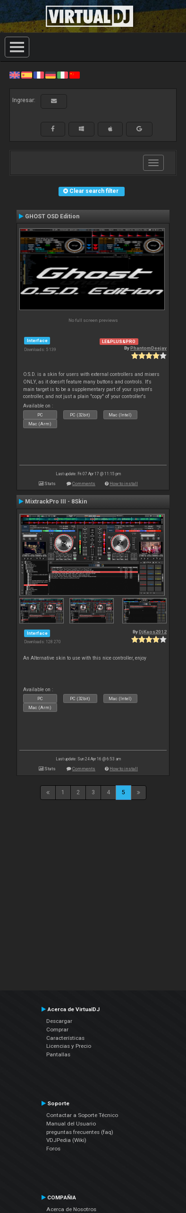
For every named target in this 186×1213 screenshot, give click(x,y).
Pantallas (58, 1054)
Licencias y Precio (68, 1046)
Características (65, 1038)
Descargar (59, 1021)
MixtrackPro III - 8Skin (56, 501)
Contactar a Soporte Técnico (82, 1115)
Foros (53, 1148)
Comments (83, 483)
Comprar (57, 1029)
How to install (124, 483)
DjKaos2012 (153, 631)
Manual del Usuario (71, 1123)
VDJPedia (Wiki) (66, 1140)
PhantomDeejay (148, 348)
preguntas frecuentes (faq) (79, 1132)
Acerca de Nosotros (71, 1209)
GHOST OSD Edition (52, 216)
